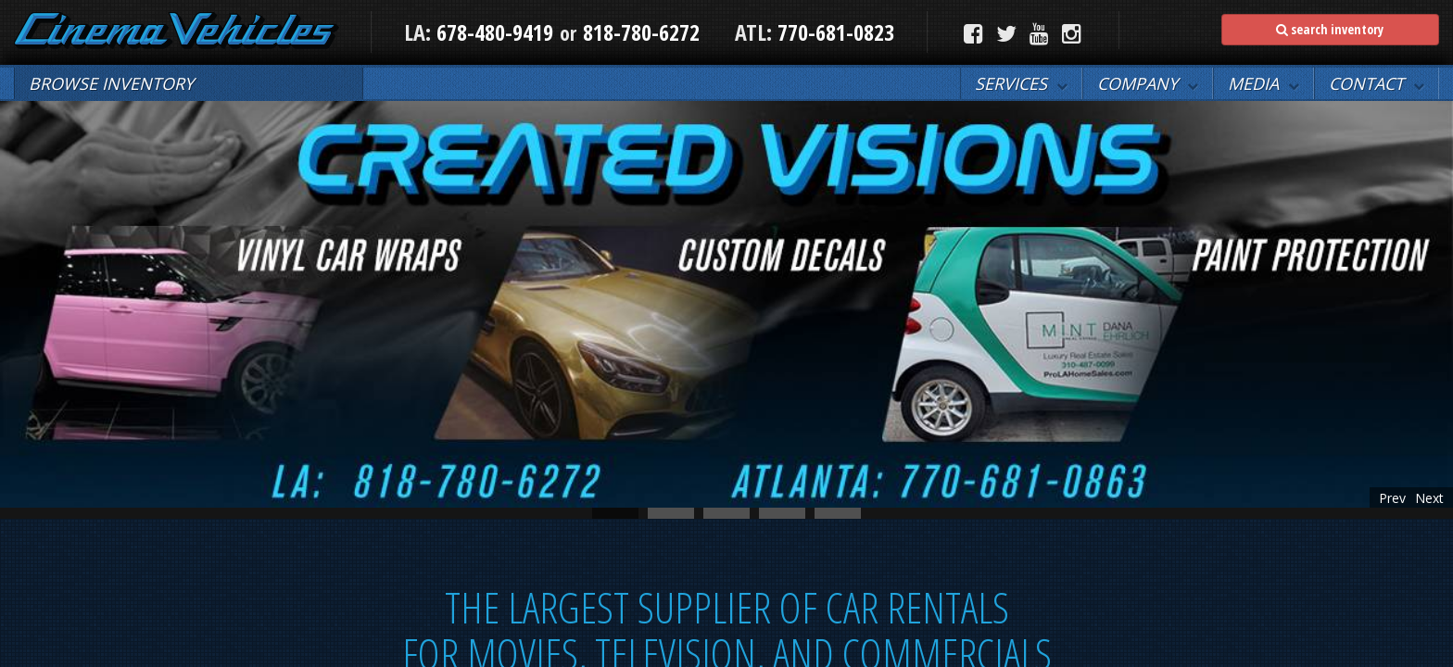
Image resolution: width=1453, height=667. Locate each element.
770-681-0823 (833, 32)
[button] (1021, 83)
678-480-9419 (494, 32)
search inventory (1330, 29)
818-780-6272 (641, 32)
